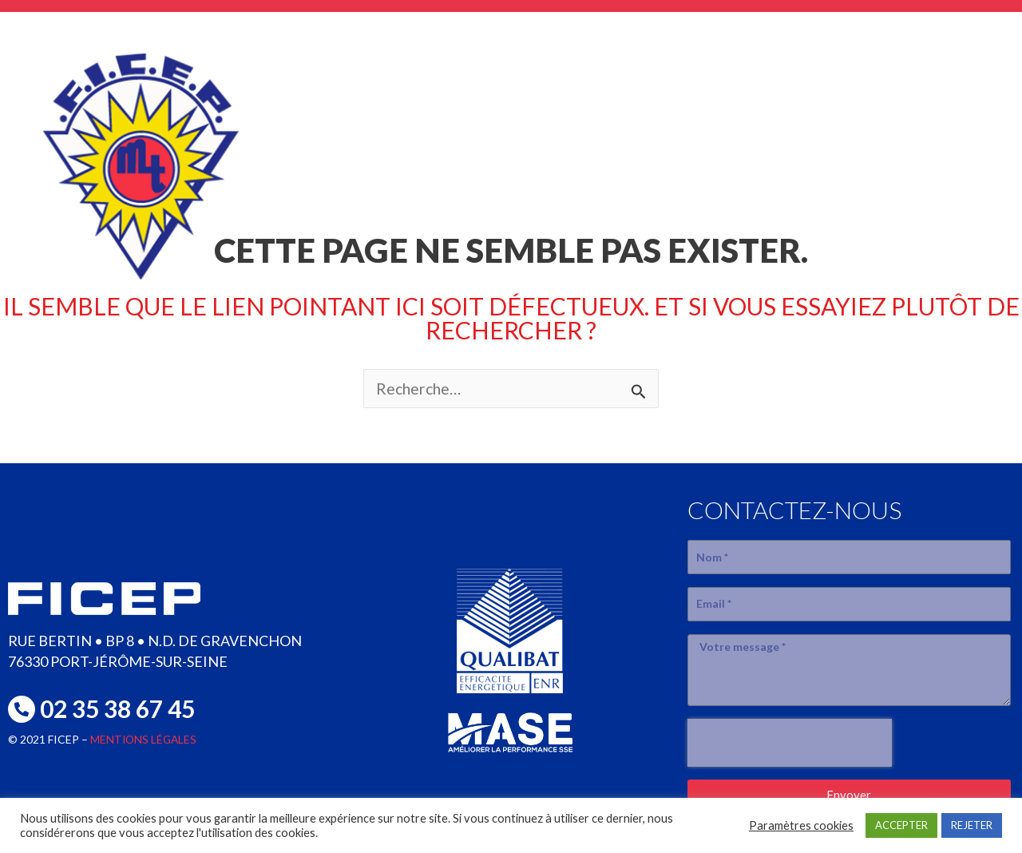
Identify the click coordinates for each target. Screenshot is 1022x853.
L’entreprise (455, 136)
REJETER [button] (971, 825)
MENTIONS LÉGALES (145, 739)
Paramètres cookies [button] (801, 825)
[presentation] (789, 743)
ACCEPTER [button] (901, 825)
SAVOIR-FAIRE (618, 136)
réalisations (781, 136)
